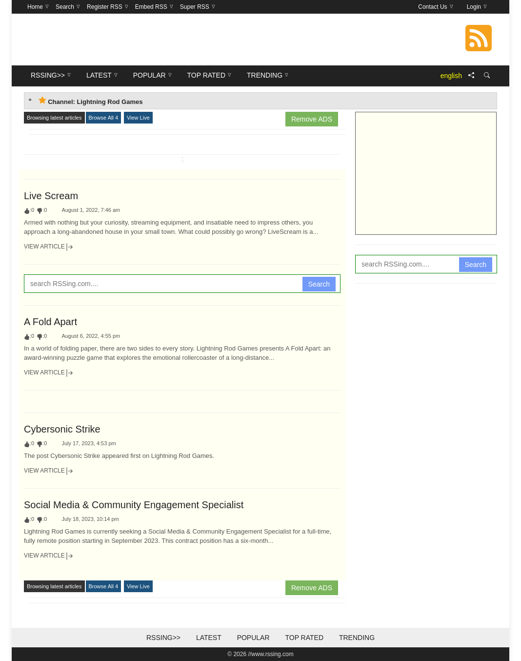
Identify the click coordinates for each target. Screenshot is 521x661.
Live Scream (51, 195)
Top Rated (304, 637)
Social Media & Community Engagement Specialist (133, 504)
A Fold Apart (50, 321)
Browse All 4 (104, 118)
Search (319, 284)
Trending (357, 637)
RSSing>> (163, 637)
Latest (208, 637)
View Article (49, 247)
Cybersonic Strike (62, 429)
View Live (138, 118)
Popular (253, 637)
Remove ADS (311, 119)
